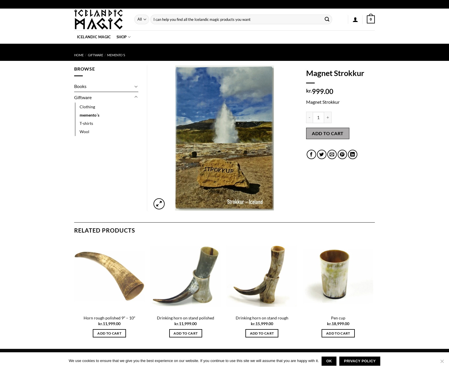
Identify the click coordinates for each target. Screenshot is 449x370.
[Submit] (327, 19)
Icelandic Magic (94, 37)
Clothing (87, 106)
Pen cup (338, 317)
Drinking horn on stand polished (185, 317)
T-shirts (86, 123)
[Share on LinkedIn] (352, 154)
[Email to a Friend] (332, 154)
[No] (442, 362)
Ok (329, 361)
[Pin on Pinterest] (342, 154)
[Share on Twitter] (321, 154)
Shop (124, 37)
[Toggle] (136, 86)
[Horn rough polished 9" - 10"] (109, 276)
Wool (84, 131)
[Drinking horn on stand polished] (185, 276)
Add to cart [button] (109, 333)
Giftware (95, 55)
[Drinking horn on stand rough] (262, 276)
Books (80, 86)
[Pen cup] (338, 276)
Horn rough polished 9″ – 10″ (109, 317)
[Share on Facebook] (311, 154)
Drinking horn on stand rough (262, 317)
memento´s (116, 55)
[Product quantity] (318, 117)
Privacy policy (360, 361)
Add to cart (327, 133)
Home (79, 55)
